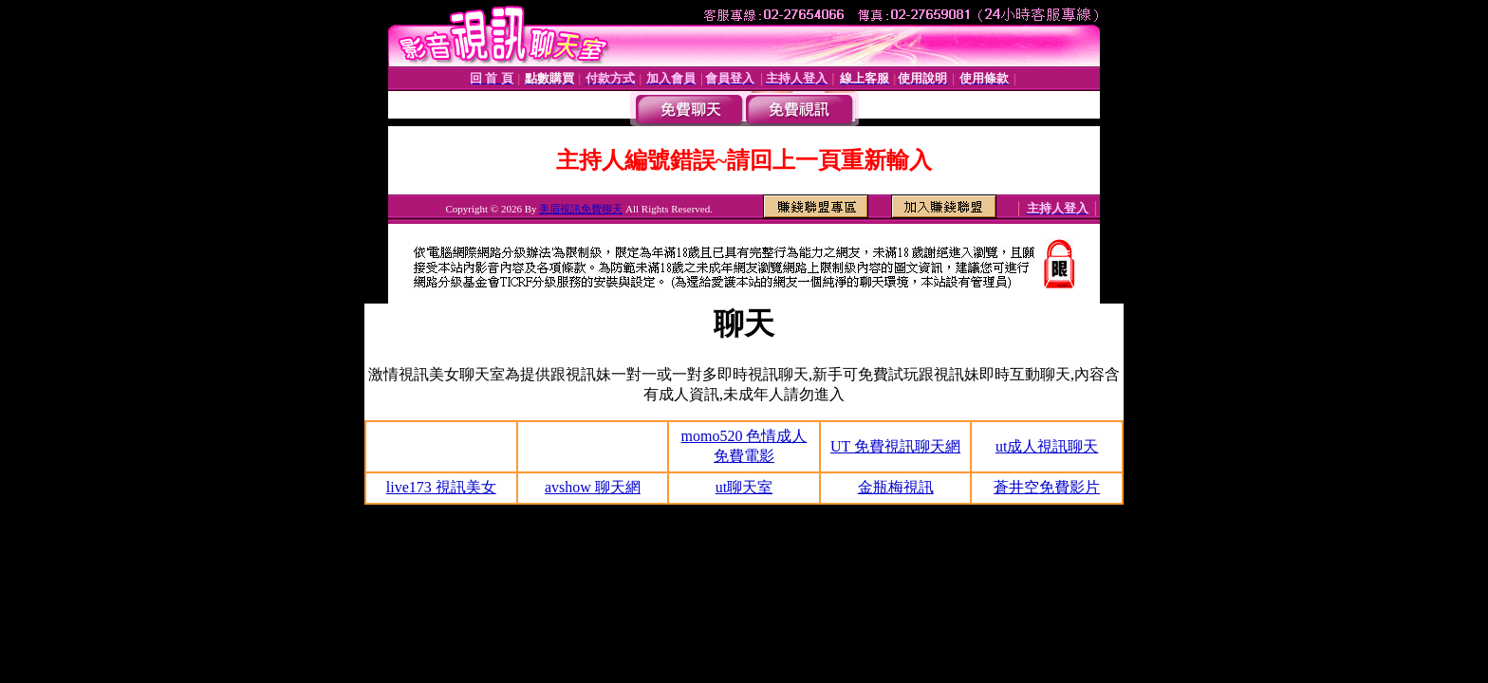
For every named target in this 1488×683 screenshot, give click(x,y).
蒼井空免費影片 (1047, 487)
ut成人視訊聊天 (1046, 446)
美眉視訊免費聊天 (581, 208)
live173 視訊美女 (441, 487)
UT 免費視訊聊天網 (895, 446)
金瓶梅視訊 (896, 487)
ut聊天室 (744, 487)
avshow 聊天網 (593, 487)
